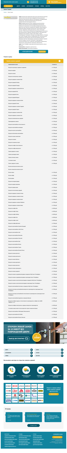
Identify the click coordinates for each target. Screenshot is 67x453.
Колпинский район (37, 437)
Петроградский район (10, 442)
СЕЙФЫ (42, 6)
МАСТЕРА (48, 6)
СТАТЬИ (34, 434)
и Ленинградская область (56, 2)
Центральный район (38, 444)
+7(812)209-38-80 (34, 1)
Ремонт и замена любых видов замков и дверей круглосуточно (54, 389)
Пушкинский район (9, 444)
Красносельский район (24, 439)
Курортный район (9, 441)
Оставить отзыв (33, 425)
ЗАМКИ (23, 6)
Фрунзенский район (23, 444)
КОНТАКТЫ (7, 434)
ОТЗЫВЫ (20, 434)
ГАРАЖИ (37, 6)
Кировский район (23, 437)
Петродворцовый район (24, 442)
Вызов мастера (42, 51)
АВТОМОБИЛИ (30, 6)
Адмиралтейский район (10, 435)
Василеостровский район (25, 435)
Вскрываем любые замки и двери (11, 1)
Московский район (23, 441)
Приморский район (37, 442)
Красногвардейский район (11, 439)
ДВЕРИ (18, 6)
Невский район (36, 441)
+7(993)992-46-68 (34, 2)
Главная (5, 12)
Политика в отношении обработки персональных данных (57, 440)
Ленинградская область (10, 446)
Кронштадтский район (38, 439)
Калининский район (9, 437)
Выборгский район (37, 435)
